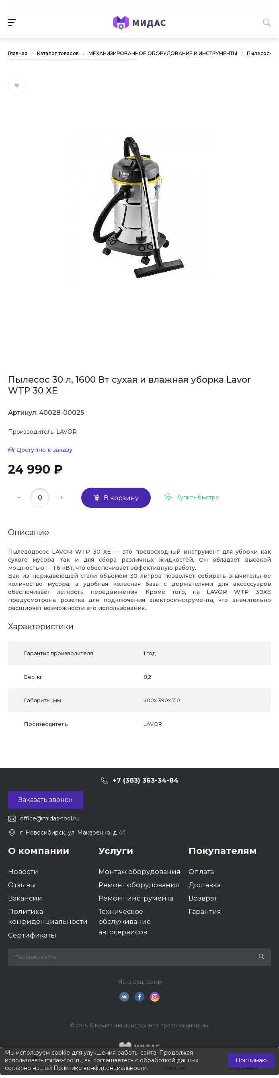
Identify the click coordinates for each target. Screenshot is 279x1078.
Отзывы (22, 885)
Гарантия (205, 911)
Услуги (115, 850)
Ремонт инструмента (135, 898)
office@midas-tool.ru (49, 818)
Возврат (203, 898)
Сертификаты (32, 935)
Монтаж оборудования (139, 872)
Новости (23, 872)
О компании (38, 850)
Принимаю (251, 1060)
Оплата (201, 872)
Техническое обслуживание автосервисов (124, 921)
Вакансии (25, 898)
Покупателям (223, 850)
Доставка (205, 885)
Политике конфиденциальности (100, 1068)
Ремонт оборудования (138, 885)
